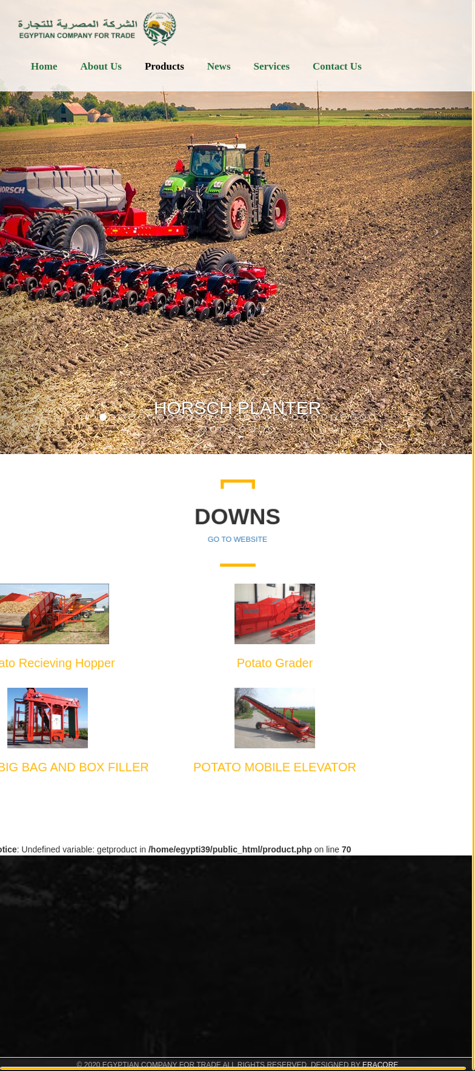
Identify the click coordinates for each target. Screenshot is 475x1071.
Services (272, 66)
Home (44, 66)
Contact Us (337, 66)
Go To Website (237, 537)
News (219, 66)
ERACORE (380, 1065)
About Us (101, 66)
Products (164, 66)
